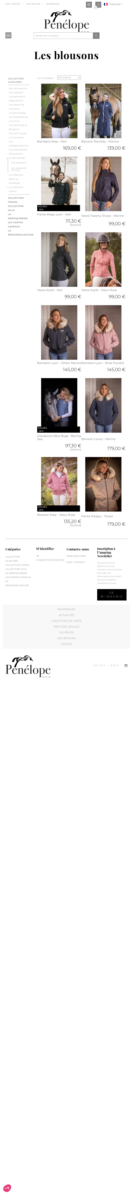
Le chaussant (16, 137)
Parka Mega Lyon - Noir (54, 214)
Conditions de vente (66, 620)
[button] (7, 1188)
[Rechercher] (63, 35)
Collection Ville (16, 569)
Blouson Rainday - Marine (100, 141)
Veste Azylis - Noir (50, 290)
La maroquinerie (16, 573)
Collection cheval (17, 565)
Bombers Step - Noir (52, 141)
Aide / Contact (13, 4)
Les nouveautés (18, 88)
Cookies (67, 644)
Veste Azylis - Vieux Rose (99, 290)
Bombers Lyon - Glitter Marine (59, 363)
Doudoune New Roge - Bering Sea (59, 437)
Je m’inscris (112, 594)
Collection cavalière (16, 80)
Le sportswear (17, 157)
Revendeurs (53, 4)
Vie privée (66, 632)
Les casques (16, 92)
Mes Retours (34, 4)
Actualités (66, 615)
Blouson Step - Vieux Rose (56, 514)
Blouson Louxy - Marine (98, 439)
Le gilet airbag (17, 112)
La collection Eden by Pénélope (16, 178)
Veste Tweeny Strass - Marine (102, 215)
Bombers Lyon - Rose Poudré (102, 363)
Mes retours (66, 638)
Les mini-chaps (18, 133)
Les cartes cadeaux (18, 577)
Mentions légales (66, 626)
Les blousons (18, 162)
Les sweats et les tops (19, 169)
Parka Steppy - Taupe (97, 516)
